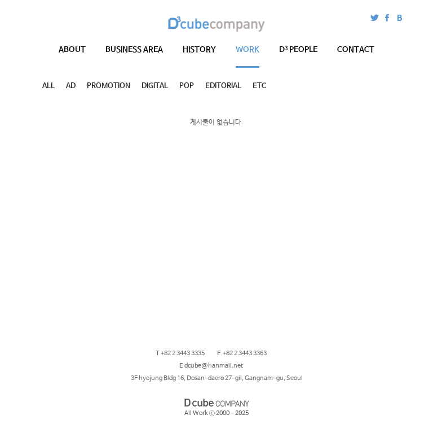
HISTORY (199, 49)
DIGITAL (155, 86)
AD (71, 86)
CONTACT (355, 49)
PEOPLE (298, 49)
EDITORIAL (223, 86)
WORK (247, 49)
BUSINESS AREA (134, 49)
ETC (259, 86)
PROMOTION (108, 86)
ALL (48, 86)
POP (186, 86)
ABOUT (72, 49)
